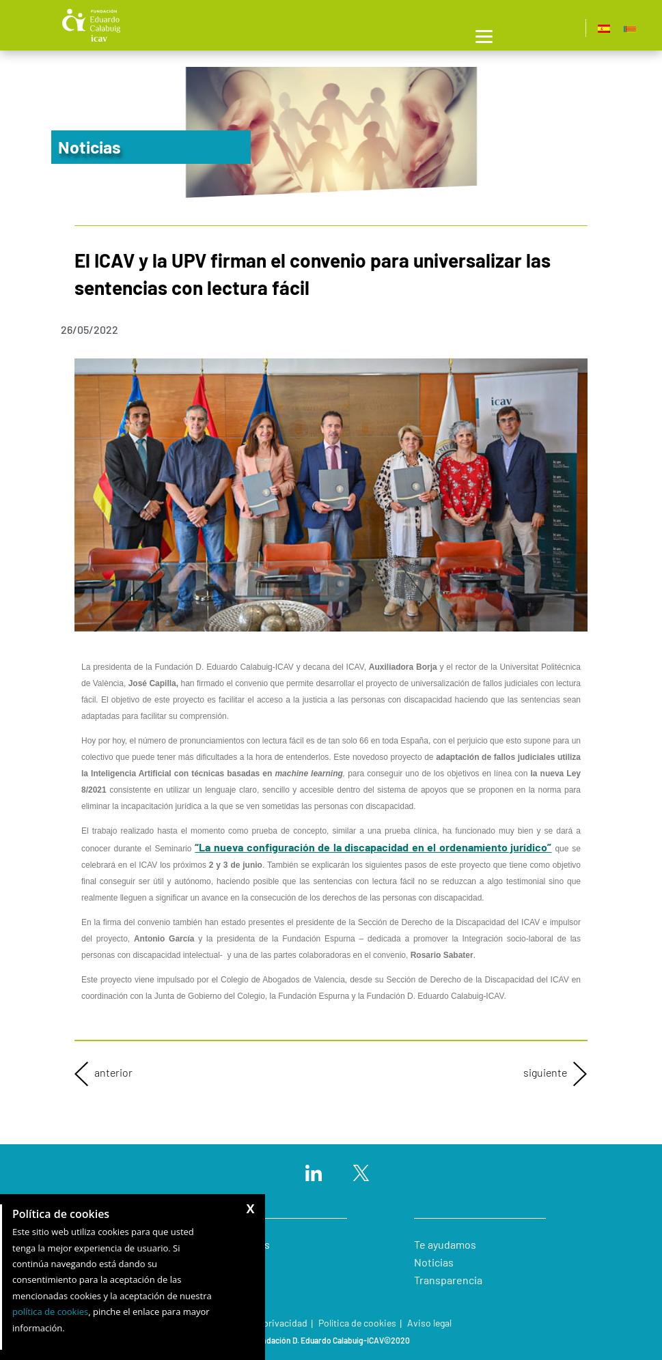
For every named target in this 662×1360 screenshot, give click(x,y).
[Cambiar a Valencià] (630, 28)
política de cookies (50, 1311)
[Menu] (484, 35)
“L (373, 846)
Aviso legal (429, 1323)
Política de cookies (357, 1323)
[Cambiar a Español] (604, 28)
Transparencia (448, 1279)
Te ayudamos (445, 1244)
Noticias (434, 1262)
